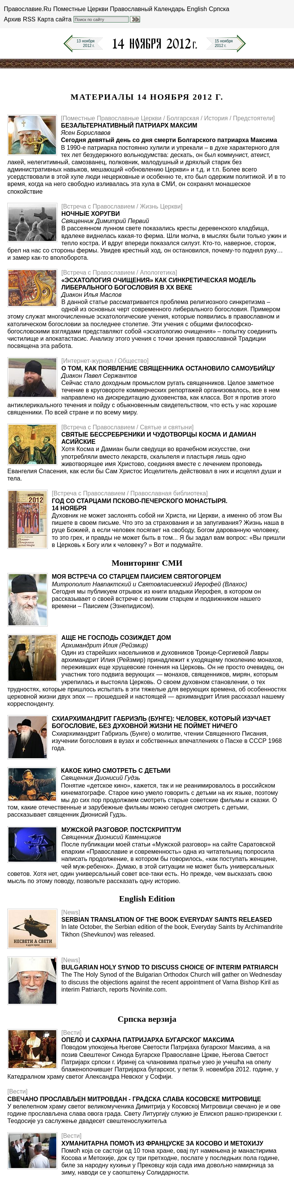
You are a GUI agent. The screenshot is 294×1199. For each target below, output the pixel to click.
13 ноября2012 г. (86, 43)
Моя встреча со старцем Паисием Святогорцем (136, 576)
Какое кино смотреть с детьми (115, 770)
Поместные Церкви (80, 9)
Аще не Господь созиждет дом (116, 637)
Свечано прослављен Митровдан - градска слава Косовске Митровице (134, 1099)
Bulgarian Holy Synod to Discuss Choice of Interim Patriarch (169, 967)
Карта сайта (55, 19)
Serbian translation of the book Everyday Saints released (166, 919)
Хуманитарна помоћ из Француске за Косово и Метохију (162, 1143)
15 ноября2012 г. (224, 43)
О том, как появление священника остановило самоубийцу (168, 368)
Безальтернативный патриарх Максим (129, 125)
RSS (29, 19)
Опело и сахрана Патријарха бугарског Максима (147, 1040)
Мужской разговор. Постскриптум (121, 830)
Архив (12, 19)
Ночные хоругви (90, 213)
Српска (219, 9)
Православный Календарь (147, 9)
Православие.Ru (27, 9)
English (197, 9)
